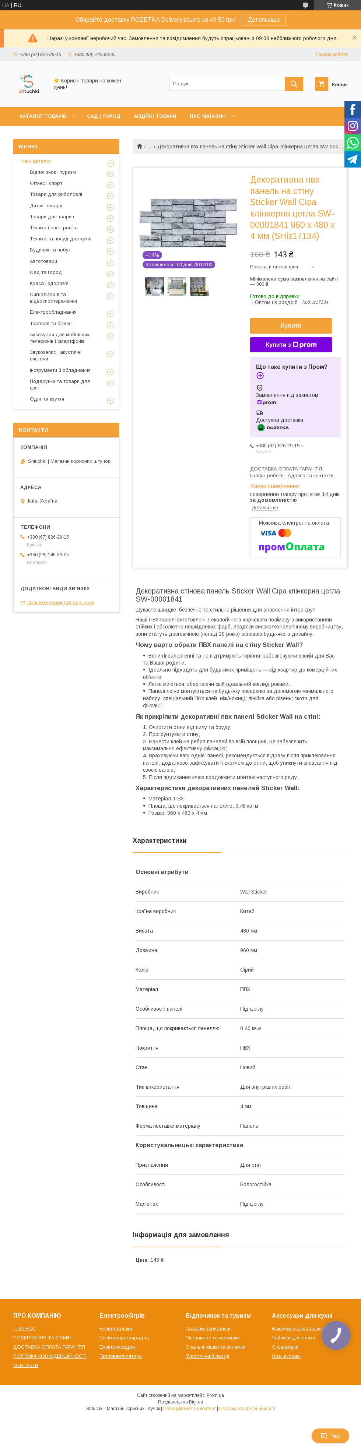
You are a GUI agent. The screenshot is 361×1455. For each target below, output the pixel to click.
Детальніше (264, 20)
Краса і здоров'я (49, 283)
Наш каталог (36, 161)
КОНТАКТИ (25, 1365)
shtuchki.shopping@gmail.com (60, 602)
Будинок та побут (50, 250)
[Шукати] (294, 84)
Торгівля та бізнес (50, 323)
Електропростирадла (124, 1337)
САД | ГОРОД (103, 116)
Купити (291, 326)
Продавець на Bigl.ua (180, 1402)
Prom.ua (215, 1395)
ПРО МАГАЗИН (208, 116)
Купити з (291, 345)
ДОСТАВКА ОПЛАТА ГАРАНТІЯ (49, 1347)
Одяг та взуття (47, 399)
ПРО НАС (24, 1328)
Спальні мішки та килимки (215, 1347)
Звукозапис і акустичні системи (55, 355)
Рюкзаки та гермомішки (213, 1337)
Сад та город (46, 272)
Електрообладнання (53, 312)
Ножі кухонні (286, 1356)
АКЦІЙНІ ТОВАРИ (155, 116)
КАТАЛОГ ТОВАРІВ (43, 116)
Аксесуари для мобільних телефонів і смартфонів (60, 338)
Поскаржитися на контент (189, 1408)
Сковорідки (285, 1347)
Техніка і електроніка (54, 227)
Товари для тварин (52, 216)
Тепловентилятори (120, 1356)
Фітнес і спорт (46, 183)
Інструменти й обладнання (60, 370)
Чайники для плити (293, 1337)
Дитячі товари (46, 205)
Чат (330, 1436)
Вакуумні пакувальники (298, 1328)
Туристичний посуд (207, 1356)
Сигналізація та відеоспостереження (53, 298)
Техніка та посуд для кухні (60, 239)
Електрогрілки (115, 1328)
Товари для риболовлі (56, 194)
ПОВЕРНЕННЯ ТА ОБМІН (42, 1337)
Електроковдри (117, 1347)
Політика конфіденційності (247, 1408)
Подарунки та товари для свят (60, 384)
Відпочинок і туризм (53, 172)
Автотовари (43, 261)
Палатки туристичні (208, 1328)
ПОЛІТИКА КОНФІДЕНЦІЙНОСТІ (50, 1356)
